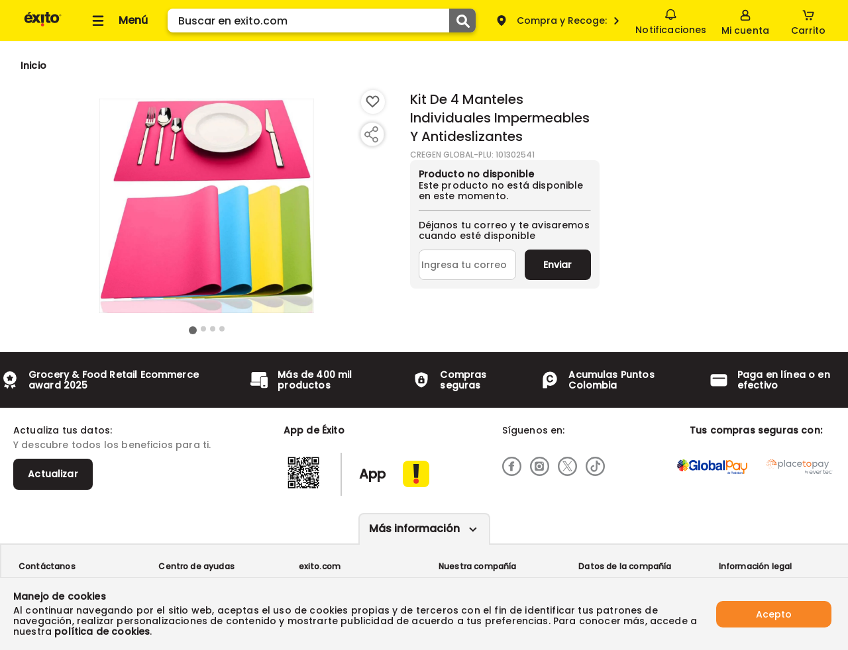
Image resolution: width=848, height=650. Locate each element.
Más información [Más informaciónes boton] (414, 528)
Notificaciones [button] (670, 20)
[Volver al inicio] (42, 25)
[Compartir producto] (371, 134)
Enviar (557, 264)
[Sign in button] (745, 20)
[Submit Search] (462, 20)
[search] (322, 20)
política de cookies (102, 631)
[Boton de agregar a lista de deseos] (373, 102)
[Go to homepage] (33, 65)
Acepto (774, 613)
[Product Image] (207, 206)
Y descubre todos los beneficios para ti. (112, 445)
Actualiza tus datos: (62, 430)
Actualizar (53, 474)
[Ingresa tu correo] (467, 265)
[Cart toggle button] (808, 20)
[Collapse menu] (118, 20)
